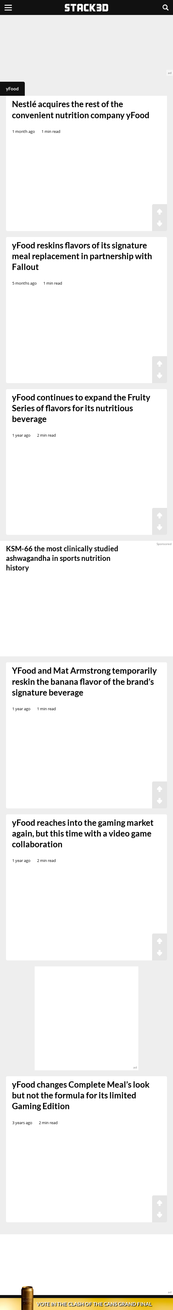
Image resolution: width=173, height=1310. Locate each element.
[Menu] (8, 7)
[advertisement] (86, 45)
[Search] (166, 7)
